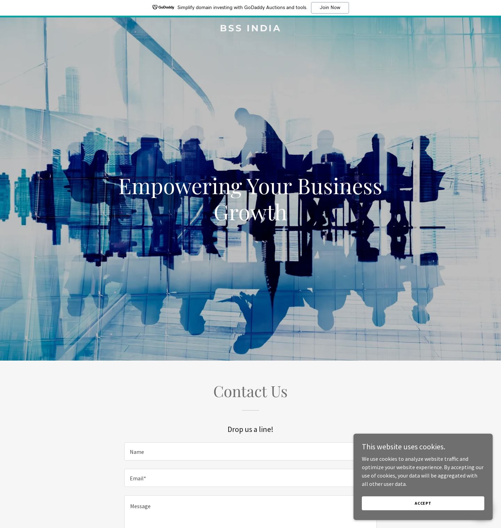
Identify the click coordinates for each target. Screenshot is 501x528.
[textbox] (250, 451)
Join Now (330, 7)
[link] (250, 29)
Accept (423, 508)
